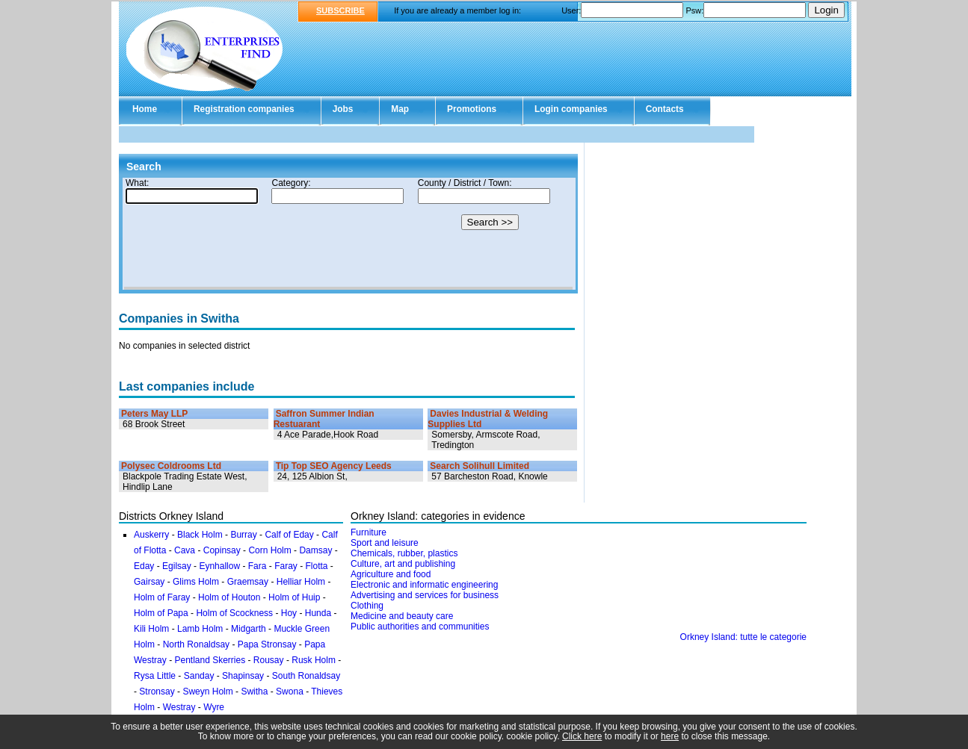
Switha (254, 691)
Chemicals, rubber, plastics (404, 553)
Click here (582, 736)
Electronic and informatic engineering (424, 584)
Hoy (289, 613)
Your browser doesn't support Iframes (348, 234)
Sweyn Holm (207, 691)
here (670, 736)
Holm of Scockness (234, 613)
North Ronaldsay (196, 644)
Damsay (315, 550)
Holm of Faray (162, 597)
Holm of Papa (161, 613)
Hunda (318, 613)
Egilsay (176, 566)
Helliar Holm (301, 581)
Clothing (367, 605)
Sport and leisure (385, 543)
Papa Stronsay (267, 644)
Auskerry (151, 534)
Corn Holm (269, 550)
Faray (286, 566)
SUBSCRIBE (340, 10)
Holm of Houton (229, 597)
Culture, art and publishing (403, 564)
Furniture (368, 532)
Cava (184, 550)
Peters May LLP (154, 413)
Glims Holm (196, 581)
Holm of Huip (294, 597)
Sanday (199, 676)
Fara (257, 566)
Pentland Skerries (209, 660)
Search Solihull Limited (479, 466)
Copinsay (222, 550)
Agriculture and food (391, 574)
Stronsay (156, 691)
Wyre (213, 707)
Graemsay (247, 581)
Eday (144, 566)
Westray (179, 707)
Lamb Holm (200, 629)
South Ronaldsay (306, 676)
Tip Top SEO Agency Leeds (334, 466)
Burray (243, 534)
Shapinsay (243, 676)
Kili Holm (151, 629)
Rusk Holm (314, 660)
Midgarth (248, 629)
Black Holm (200, 534)
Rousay (268, 660)
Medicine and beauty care (402, 616)
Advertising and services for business (425, 595)
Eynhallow (219, 566)
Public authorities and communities (420, 626)
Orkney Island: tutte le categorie (743, 637)
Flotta (316, 566)
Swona (289, 691)
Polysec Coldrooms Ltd (171, 466)
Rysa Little (155, 676)
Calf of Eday (289, 534)
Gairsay (149, 581)
